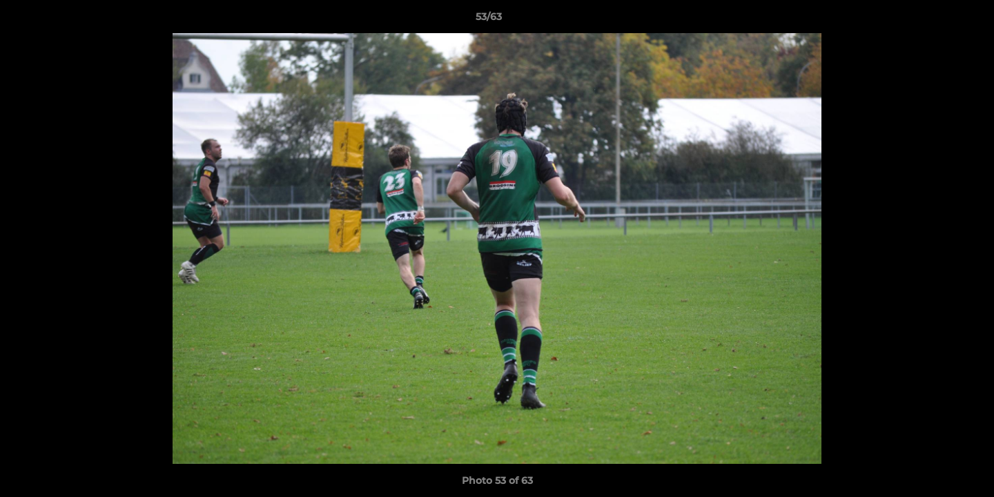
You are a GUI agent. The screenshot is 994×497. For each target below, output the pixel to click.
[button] (936, 20)
